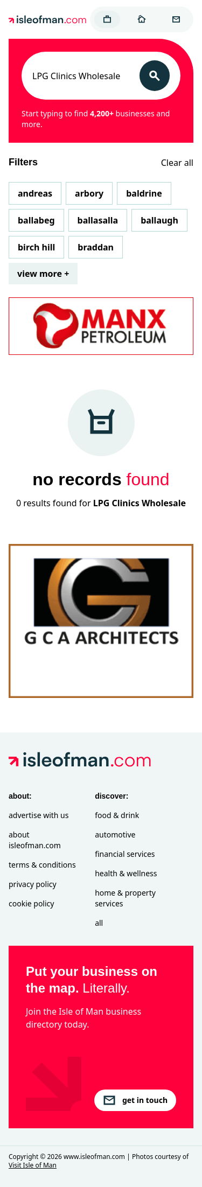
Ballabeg (36, 220)
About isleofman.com (35, 839)
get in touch (135, 1100)
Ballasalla (98, 220)
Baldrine (144, 193)
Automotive (115, 834)
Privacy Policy (33, 884)
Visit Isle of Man (33, 1165)
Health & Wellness (126, 873)
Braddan (96, 247)
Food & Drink (117, 815)
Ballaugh (159, 220)
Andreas (35, 193)
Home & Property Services (125, 898)
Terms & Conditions (42, 865)
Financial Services (125, 854)
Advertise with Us (38, 815)
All (99, 923)
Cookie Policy (31, 903)
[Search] (155, 75)
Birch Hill (36, 247)
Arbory (89, 193)
